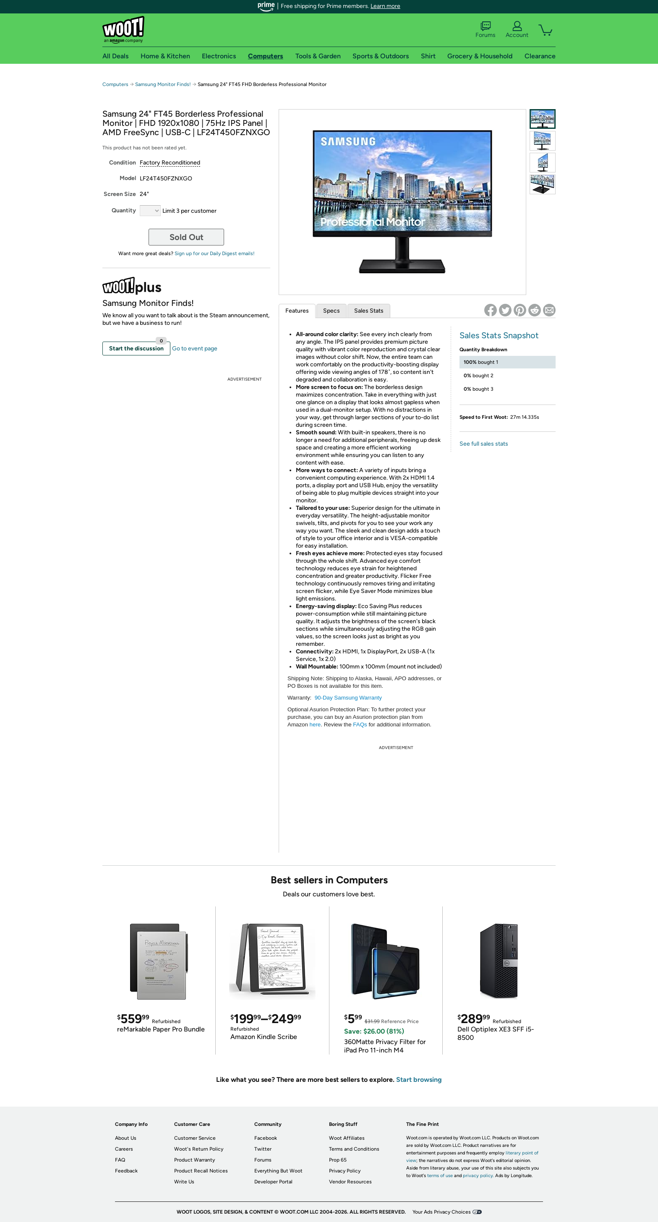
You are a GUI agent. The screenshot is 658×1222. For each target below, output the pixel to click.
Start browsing (419, 1080)
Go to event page (194, 348)
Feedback (126, 1171)
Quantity (124, 210)
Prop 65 (338, 1160)
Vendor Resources (350, 1182)
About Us (125, 1138)
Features (297, 310)
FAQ (120, 1160)
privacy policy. (478, 1175)
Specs (331, 310)
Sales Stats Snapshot (499, 335)
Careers (124, 1149)
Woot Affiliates (347, 1138)
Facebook (265, 1138)
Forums (485, 30)
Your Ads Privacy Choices (442, 1212)
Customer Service (195, 1138)
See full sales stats (484, 443)
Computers (115, 84)
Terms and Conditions (354, 1149)
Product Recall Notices (201, 1171)
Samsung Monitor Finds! (163, 84)
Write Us (184, 1182)
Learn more (385, 6)
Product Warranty (194, 1160)
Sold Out (187, 237)
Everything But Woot (278, 1171)
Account (517, 30)
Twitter (263, 1149)
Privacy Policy (344, 1171)
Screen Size (120, 194)
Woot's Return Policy (198, 1149)
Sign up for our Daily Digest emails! (215, 253)
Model (128, 178)
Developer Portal (273, 1182)
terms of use (440, 1175)
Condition (122, 162)
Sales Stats (369, 310)
